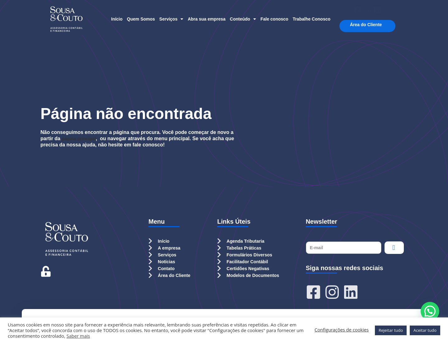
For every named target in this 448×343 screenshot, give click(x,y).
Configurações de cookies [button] (342, 329)
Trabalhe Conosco (311, 19)
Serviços (171, 19)
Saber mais (78, 336)
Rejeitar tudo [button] (391, 330)
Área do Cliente (367, 24)
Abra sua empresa (206, 19)
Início (117, 19)
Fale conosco (274, 19)
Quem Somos (141, 19)
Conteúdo (243, 19)
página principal (81, 138)
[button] (430, 311)
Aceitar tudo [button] (424, 330)
